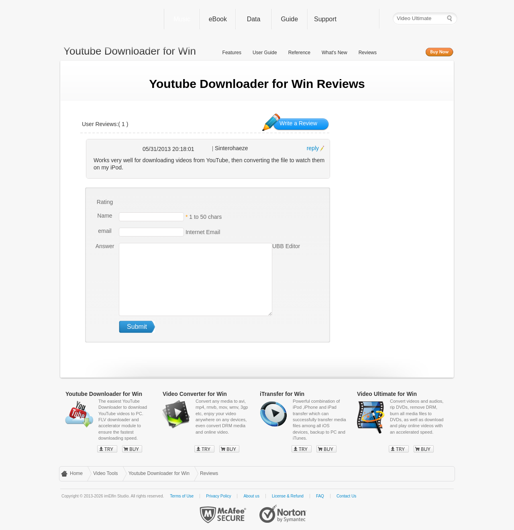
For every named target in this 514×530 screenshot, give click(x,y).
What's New (334, 52)
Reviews (368, 52)
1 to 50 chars (205, 216)
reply (313, 148)
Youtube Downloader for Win (159, 473)
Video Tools (105, 473)
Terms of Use (182, 496)
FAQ (320, 496)
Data (254, 19)
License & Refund (288, 496)
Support (325, 19)
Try (107, 449)
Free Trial (402, 52)
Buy (132, 449)
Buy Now (439, 52)
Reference (299, 52)
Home (76, 473)
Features (231, 52)
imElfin (109, 17)
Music (181, 19)
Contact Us (346, 496)
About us (251, 496)
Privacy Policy (218, 496)
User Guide (265, 52)
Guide (289, 19)
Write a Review (298, 123)
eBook (218, 19)
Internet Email (202, 231)
